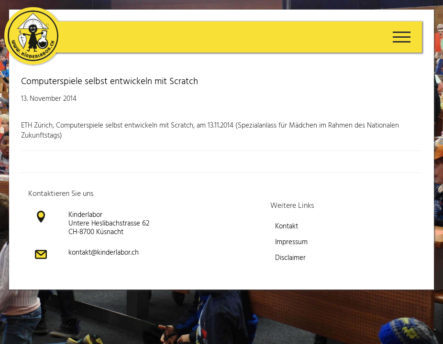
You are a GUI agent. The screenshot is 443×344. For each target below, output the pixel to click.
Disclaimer (290, 258)
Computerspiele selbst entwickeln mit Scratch (109, 82)
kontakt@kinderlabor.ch (103, 252)
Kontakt (286, 226)
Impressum (291, 242)
